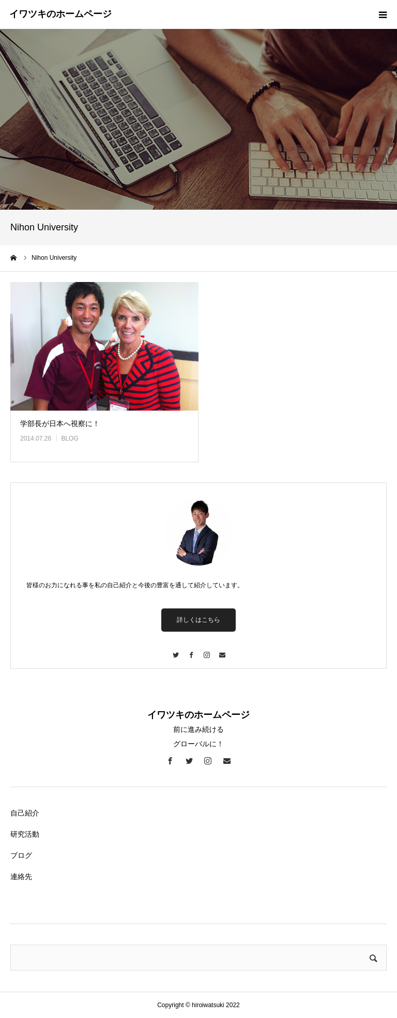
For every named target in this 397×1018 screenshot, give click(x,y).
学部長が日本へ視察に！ (60, 423)
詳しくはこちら (198, 619)
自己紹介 (24, 813)
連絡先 (21, 876)
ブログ (21, 855)
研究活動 (24, 834)
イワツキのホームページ (60, 14)
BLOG (69, 438)
